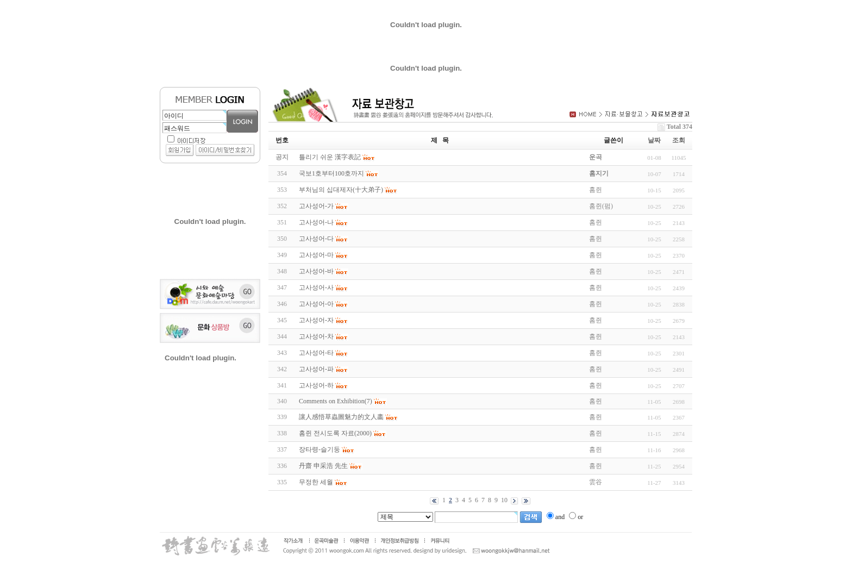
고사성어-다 (316, 238)
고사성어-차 (316, 336)
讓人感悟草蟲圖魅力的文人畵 (341, 417)
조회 (678, 140)
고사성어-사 (316, 287)
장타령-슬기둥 (319, 449)
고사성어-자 (316, 320)
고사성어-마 (316, 255)
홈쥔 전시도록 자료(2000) (335, 433)
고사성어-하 (316, 385)
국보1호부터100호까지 (331, 173)
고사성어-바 (316, 271)
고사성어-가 (316, 206)
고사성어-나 (316, 222)
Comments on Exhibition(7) (335, 401)
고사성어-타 (316, 353)
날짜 (654, 140)
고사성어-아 (316, 304)
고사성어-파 (316, 369)
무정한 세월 (316, 482)
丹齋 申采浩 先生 (323, 466)
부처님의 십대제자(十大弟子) (341, 189)
